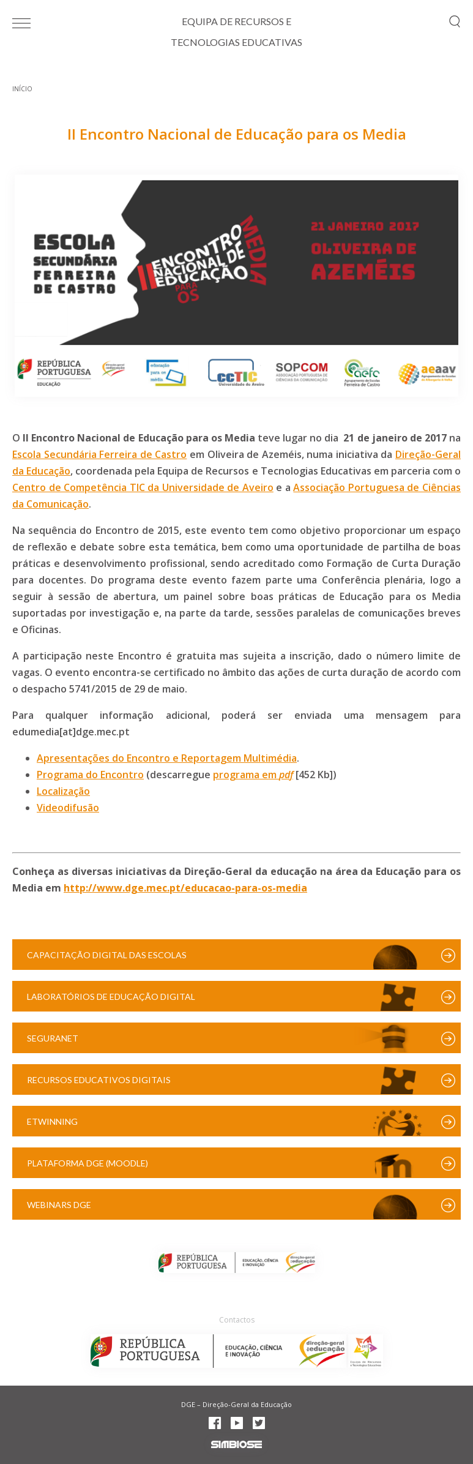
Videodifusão (68, 807)
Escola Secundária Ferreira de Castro (99, 454)
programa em (246, 774)
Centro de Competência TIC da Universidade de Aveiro (143, 487)
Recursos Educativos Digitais (99, 1080)
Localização (63, 791)
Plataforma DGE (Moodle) (87, 1163)
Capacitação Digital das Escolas (107, 955)
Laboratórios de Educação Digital (111, 996)
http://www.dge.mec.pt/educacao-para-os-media (185, 888)
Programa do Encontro (90, 774)
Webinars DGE (59, 1204)
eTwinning (52, 1121)
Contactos (237, 1320)
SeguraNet (52, 1038)
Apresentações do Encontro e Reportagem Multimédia (167, 758)
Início (22, 88)
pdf (286, 774)
